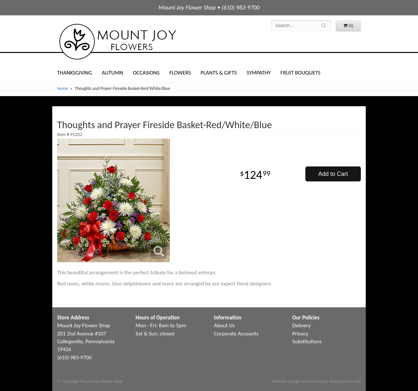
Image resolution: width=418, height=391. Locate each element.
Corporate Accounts (236, 333)
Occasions (146, 72)
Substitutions (307, 341)
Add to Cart (333, 174)
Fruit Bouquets (300, 72)
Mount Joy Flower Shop (117, 41)
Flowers (180, 72)
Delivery (301, 325)
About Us (224, 325)
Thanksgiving (74, 72)
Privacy (300, 333)
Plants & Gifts (219, 72)
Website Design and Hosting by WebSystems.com (316, 381)
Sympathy (259, 72)
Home (62, 88)
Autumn (112, 72)
